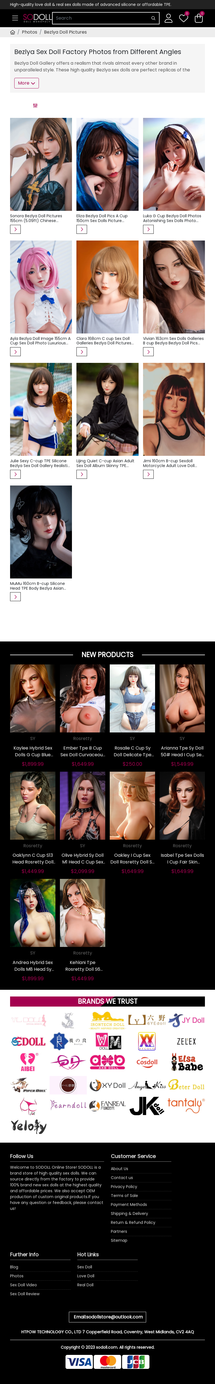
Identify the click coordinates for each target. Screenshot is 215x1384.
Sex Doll (84, 1267)
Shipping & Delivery (129, 1213)
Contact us (122, 1177)
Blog (14, 1267)
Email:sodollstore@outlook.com (108, 1317)
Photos (29, 32)
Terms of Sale (124, 1195)
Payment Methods (129, 1204)
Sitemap (119, 1240)
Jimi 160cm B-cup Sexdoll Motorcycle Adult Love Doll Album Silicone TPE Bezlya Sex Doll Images (172, 463)
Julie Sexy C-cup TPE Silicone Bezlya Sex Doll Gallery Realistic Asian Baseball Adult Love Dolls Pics (40, 463)
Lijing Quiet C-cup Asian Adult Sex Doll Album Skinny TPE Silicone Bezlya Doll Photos (105, 463)
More (26, 83)
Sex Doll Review (24, 1294)
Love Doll (85, 1276)
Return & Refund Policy (133, 1222)
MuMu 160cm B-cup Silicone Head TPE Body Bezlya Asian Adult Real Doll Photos (37, 586)
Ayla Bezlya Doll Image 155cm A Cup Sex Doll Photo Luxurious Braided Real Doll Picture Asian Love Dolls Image (40, 341)
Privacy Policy (124, 1186)
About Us (119, 1168)
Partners (119, 1231)
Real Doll (85, 1285)
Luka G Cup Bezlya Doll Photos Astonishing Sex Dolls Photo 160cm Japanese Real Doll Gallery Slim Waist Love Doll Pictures (172, 218)
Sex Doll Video (23, 1285)
